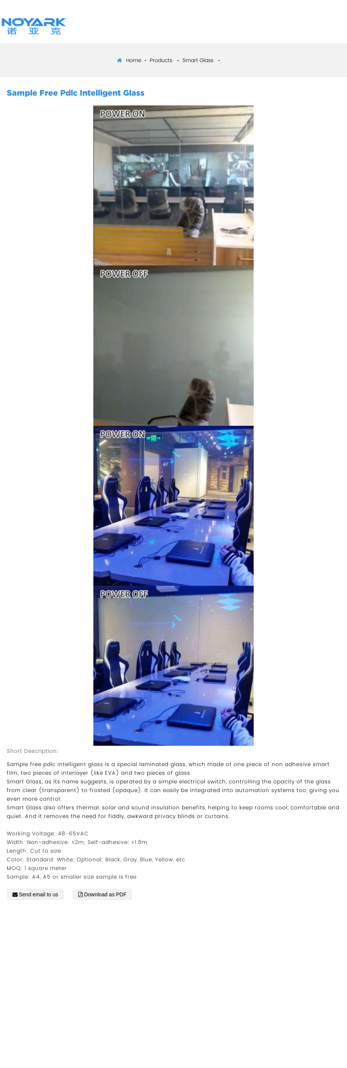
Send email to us (38, 894)
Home (133, 60)
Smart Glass (198, 60)
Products (161, 60)
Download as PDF (105, 894)
